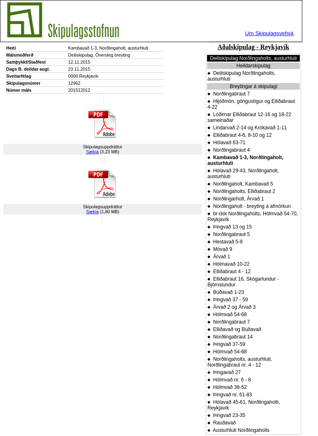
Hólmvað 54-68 (227, 314)
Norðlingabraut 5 (228, 234)
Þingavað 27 (224, 372)
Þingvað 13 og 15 (229, 227)
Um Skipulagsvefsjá (269, 33)
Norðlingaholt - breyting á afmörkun (249, 206)
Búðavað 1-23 (225, 292)
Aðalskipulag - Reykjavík (253, 46)
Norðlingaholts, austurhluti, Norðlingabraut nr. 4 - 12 (239, 362)
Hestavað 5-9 (225, 242)
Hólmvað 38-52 (227, 387)
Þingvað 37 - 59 (227, 300)
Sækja (92, 151)
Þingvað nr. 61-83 (229, 395)
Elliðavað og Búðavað (234, 329)
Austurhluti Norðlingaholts (238, 430)
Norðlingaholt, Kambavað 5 (240, 184)
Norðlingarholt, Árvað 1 (235, 199)
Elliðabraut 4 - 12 (229, 271)
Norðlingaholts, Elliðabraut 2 (241, 191)
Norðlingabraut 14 (230, 337)
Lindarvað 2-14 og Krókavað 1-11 (247, 128)
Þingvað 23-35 (226, 415)
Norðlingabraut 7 (228, 94)
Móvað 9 (219, 249)
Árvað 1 (218, 257)
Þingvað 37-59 (226, 344)
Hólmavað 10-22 (228, 264)
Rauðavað (221, 423)
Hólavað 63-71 (226, 142)
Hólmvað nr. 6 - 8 (229, 380)
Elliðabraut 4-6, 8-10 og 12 (239, 135)
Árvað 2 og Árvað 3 (231, 307)
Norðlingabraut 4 (228, 150)
